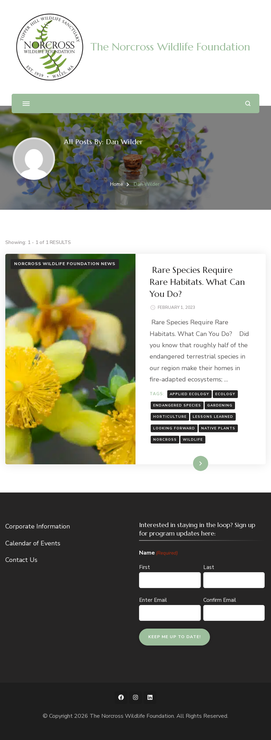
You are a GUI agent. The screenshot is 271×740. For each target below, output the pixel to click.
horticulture (170, 416)
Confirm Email (219, 600)
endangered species (177, 405)
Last (208, 567)
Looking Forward (174, 428)
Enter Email (153, 600)
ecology (225, 394)
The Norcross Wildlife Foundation (170, 46)
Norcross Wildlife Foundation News (64, 264)
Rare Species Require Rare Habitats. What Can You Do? (197, 282)
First (144, 567)
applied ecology (189, 394)
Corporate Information (37, 526)
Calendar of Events (32, 543)
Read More (189, 463)
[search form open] (248, 103)
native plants (218, 428)
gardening (220, 405)
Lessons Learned (213, 416)
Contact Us (21, 560)
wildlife (193, 439)
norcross (165, 439)
